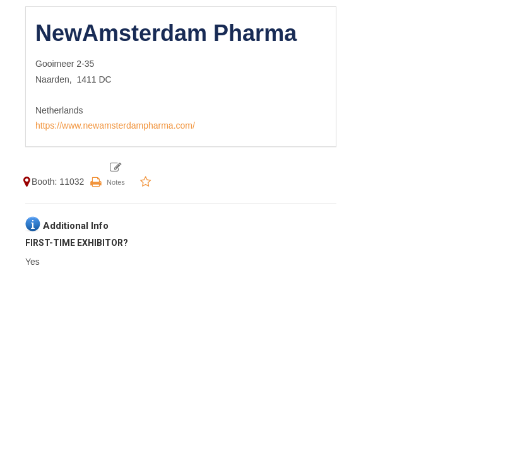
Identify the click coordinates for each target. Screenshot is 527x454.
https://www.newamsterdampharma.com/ (115, 125)
